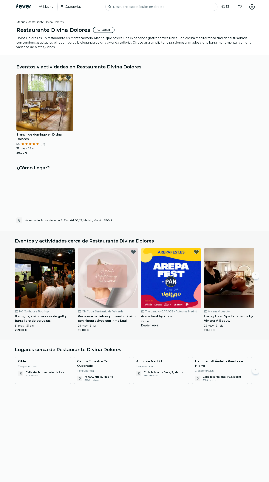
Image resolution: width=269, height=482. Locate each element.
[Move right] (255, 275)
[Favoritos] (239, 6)
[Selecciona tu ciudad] (46, 6)
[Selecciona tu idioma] (225, 7)
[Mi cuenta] (251, 6)
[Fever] (23, 6)
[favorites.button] (68, 78)
